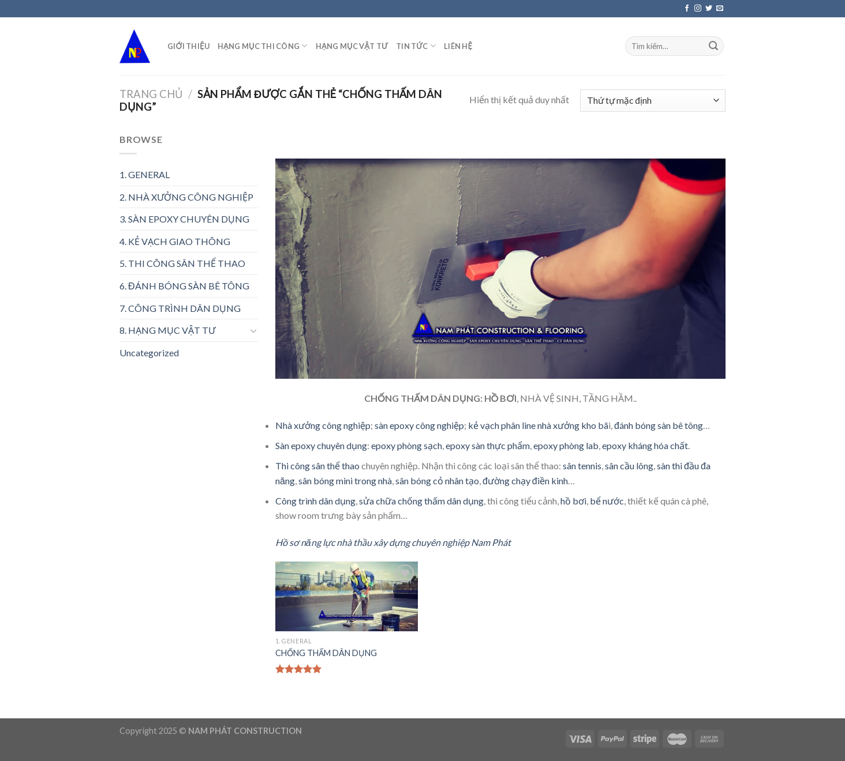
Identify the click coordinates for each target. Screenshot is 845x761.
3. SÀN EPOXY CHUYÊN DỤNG (184, 218)
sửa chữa (377, 500)
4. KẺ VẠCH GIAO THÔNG (174, 241)
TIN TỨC (416, 45)
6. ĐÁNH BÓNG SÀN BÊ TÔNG (184, 285)
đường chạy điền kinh (525, 480)
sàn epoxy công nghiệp (419, 425)
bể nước (607, 500)
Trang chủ (150, 94)
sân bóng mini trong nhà (345, 480)
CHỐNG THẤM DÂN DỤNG (326, 653)
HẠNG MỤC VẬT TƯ (352, 46)
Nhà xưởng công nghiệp (323, 425)
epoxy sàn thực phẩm (488, 445)
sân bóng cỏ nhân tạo (437, 480)
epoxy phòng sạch (406, 445)
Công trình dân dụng (315, 500)
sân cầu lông (629, 465)
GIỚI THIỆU (188, 46)
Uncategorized (149, 352)
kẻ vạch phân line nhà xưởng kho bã (538, 425)
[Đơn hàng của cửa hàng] (653, 100)
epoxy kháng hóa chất (645, 445)
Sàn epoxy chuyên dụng (321, 445)
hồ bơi (573, 500)
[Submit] (713, 46)
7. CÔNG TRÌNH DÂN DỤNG (180, 308)
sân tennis (582, 465)
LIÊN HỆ (458, 46)
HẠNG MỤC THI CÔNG (263, 45)
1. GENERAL (144, 174)
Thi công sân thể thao (317, 465)
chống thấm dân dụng (441, 500)
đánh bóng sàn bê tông (658, 425)
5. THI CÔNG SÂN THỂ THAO (182, 263)
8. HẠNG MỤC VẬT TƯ (167, 330)
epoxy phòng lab (566, 445)
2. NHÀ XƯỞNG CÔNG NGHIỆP (186, 196)
